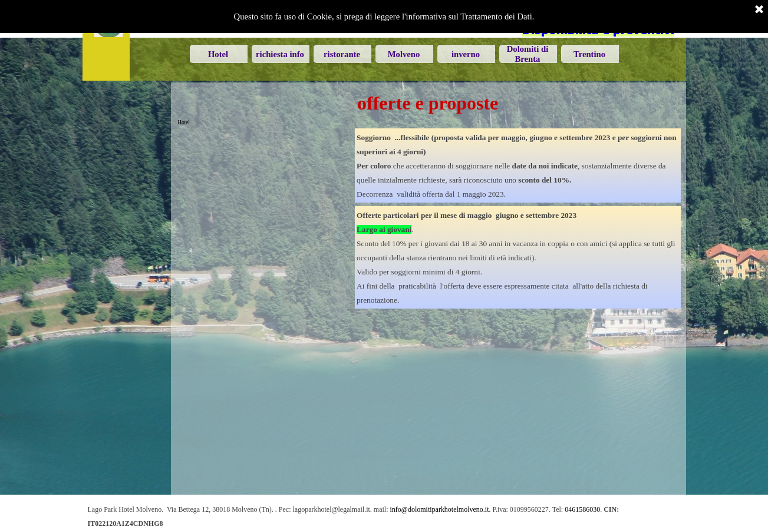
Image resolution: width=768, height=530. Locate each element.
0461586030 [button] (582, 509)
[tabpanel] (518, 165)
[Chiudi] (759, 10)
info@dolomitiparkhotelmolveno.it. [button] (440, 509)
